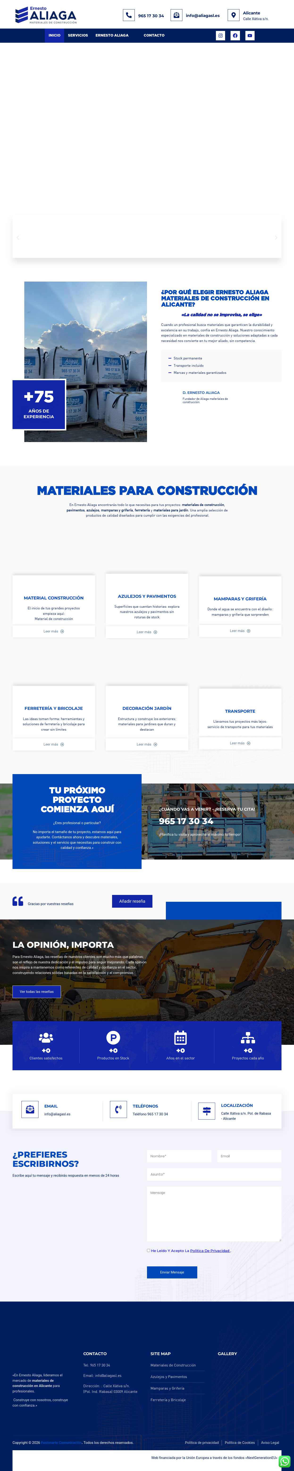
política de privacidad (210, 1250)
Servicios (78, 35)
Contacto (154, 35)
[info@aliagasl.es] (176, 15)
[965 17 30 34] (129, 15)
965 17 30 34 (151, 15)
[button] (18, 237)
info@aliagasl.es (203, 15)
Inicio (54, 35)
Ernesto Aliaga (112, 35)
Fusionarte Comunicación (61, 1443)
